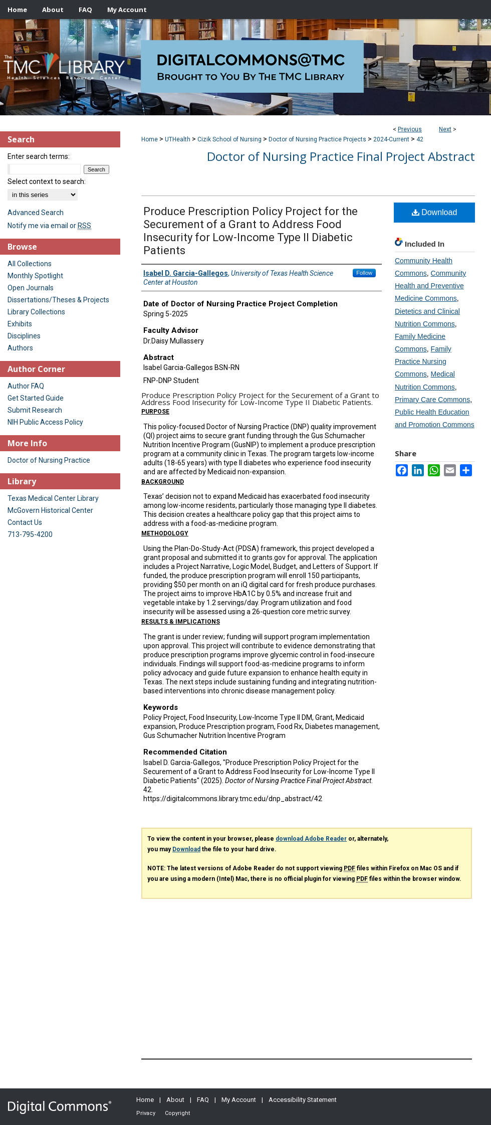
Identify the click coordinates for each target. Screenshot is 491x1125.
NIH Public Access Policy (45, 422)
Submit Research (35, 410)
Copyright (177, 1113)
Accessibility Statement (303, 1099)
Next (445, 129)
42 (419, 139)
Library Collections (36, 312)
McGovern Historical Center (50, 510)
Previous (410, 129)
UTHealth (177, 139)
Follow (364, 273)
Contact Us (25, 522)
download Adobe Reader (311, 838)
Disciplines (24, 336)
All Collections (30, 264)
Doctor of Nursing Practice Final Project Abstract (341, 156)
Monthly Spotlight (35, 276)
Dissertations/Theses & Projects (58, 300)
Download (434, 212)
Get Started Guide (36, 398)
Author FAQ (26, 386)
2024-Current (391, 139)
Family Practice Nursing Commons (423, 361)
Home (149, 139)
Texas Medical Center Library (53, 498)
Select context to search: (47, 181)
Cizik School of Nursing (229, 139)
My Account (238, 1099)
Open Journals (31, 288)
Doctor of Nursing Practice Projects (317, 139)
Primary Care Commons (432, 400)
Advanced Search (36, 213)
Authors (20, 348)
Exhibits (20, 324)
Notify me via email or (49, 226)
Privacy (145, 1113)
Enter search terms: (39, 156)
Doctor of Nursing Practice (49, 460)
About (175, 1099)
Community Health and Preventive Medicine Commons (430, 285)
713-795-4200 (30, 534)
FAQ (203, 1099)
